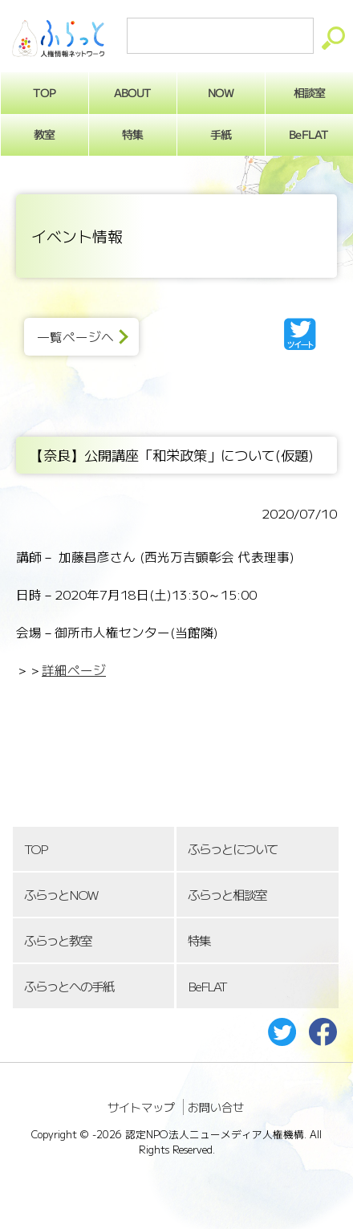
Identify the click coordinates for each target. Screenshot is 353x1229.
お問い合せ (216, 1107)
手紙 (220, 134)
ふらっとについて (233, 849)
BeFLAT (207, 986)
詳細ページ (74, 670)
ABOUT (133, 92)
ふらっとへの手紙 (69, 986)
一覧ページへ (75, 337)
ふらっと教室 (57, 940)
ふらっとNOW (60, 894)
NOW (220, 92)
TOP (35, 849)
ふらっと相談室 (227, 894)
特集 (132, 134)
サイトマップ (141, 1107)
